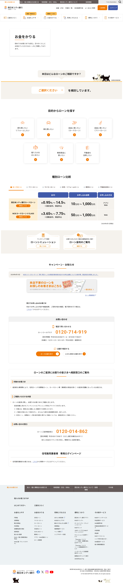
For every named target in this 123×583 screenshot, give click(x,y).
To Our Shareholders (111, 2)
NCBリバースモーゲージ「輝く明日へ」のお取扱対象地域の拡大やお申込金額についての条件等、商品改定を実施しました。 (60, 274)
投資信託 (16, 531)
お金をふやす (19, 512)
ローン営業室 (38, 540)
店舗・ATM (59, 8)
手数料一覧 (68, 8)
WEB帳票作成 (78, 8)
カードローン (38, 523)
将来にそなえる (60, 512)
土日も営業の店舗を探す (73, 354)
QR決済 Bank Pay (79, 559)
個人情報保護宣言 (100, 544)
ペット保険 (57, 531)
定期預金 (16, 520)
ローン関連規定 (90, 295)
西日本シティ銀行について (68, 2)
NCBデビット (78, 527)
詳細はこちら (23, 206)
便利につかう (79, 512)
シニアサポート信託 (60, 534)
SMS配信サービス (100, 541)
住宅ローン (37, 517)
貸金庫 (96, 533)
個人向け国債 (18, 534)
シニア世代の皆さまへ (101, 539)
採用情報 (88, 2)
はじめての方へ (20, 505)
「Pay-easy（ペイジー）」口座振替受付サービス (81, 547)
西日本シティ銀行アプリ (81, 517)
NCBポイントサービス (101, 517)
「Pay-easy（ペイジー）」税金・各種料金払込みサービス (81, 541)
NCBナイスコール (100, 536)
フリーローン (38, 526)
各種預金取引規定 (19, 529)
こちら (29, 309)
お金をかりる (39, 512)
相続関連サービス (59, 529)
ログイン (113, 8)
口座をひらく (10, 17)
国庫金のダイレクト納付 (81, 556)
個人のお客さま (10, 2)
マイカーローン (38, 520)
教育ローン (37, 534)
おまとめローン (38, 531)
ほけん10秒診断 (58, 517)
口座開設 (102, 8)
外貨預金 (16, 526)
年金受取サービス (100, 520)
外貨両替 (97, 530)
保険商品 (56, 526)
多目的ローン (38, 529)
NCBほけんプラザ (59, 520)
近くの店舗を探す (47, 354)
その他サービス (100, 512)
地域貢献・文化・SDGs (49, 2)
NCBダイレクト (79, 520)
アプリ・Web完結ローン (41, 537)
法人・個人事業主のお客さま (29, 2)
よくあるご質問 (90, 8)
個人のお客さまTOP (21, 498)
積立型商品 (17, 523)
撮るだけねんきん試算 (60, 523)
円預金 (16, 517)
